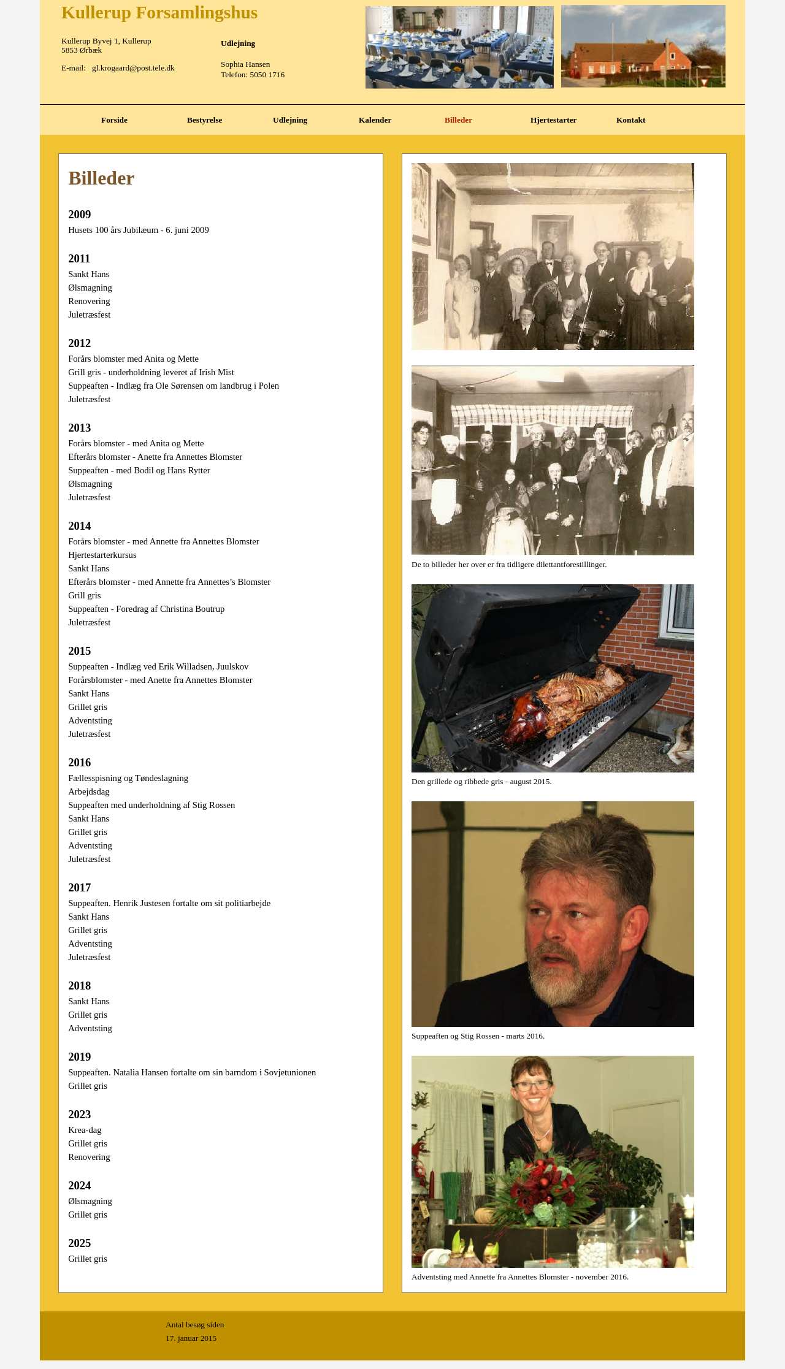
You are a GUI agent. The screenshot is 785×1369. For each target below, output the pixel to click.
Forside (114, 119)
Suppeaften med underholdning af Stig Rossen (151, 805)
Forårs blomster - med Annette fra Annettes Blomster (163, 541)
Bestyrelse (205, 119)
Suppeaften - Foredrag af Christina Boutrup (146, 609)
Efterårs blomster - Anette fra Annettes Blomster (155, 457)
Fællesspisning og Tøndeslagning (128, 778)
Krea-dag (85, 1130)
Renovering (89, 301)
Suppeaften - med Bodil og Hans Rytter (139, 470)
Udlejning (290, 119)
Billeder (458, 119)
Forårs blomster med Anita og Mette (133, 359)
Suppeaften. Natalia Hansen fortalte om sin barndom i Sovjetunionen (192, 1072)
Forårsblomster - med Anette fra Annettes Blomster (160, 680)
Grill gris (84, 595)
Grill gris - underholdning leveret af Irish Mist (151, 372)
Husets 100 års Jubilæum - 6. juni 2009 (138, 230)
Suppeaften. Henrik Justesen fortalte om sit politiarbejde (169, 903)
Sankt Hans (88, 274)
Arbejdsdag (89, 791)
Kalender (375, 119)
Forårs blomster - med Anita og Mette (136, 443)
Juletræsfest (89, 314)
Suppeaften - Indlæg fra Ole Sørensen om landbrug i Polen (173, 386)
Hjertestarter (553, 119)
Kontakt (630, 119)
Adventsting (90, 720)
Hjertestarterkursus (102, 555)
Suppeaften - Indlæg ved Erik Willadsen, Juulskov (158, 666)
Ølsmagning (90, 287)
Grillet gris (87, 707)
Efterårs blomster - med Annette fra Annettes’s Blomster (169, 582)
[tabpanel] (392, 104)
